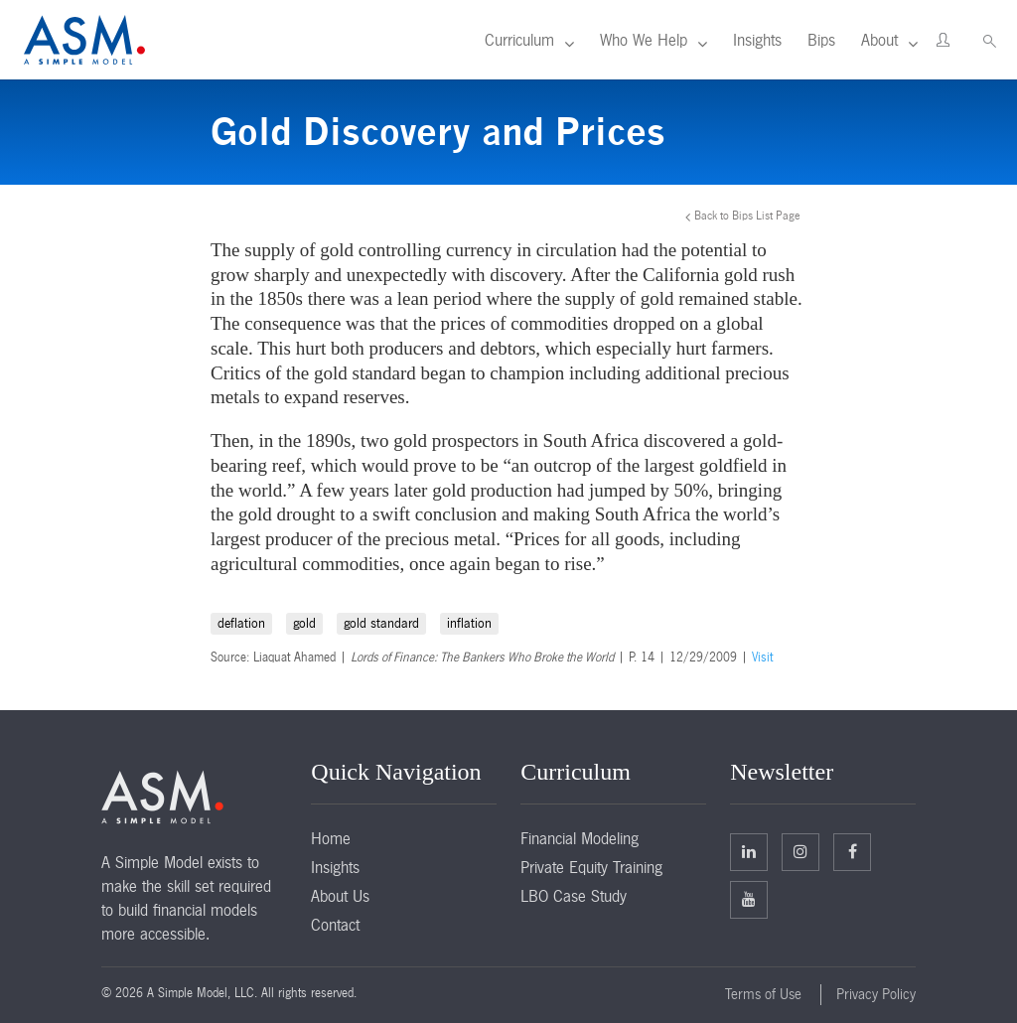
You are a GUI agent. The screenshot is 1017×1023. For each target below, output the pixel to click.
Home (331, 838)
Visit (762, 657)
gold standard (381, 623)
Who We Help (643, 40)
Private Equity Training (591, 867)
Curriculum (519, 40)
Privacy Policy (876, 994)
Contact (335, 925)
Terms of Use (763, 994)
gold (304, 623)
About (879, 40)
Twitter (800, 851)
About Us (340, 896)
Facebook (852, 851)
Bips (821, 40)
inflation (469, 623)
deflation (241, 623)
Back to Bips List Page (747, 215)
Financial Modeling (579, 838)
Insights (757, 40)
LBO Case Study (573, 896)
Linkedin (749, 851)
